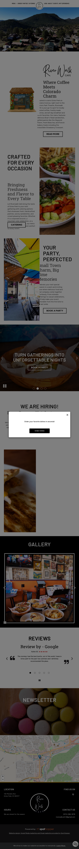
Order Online (39, 431)
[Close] (67, 415)
